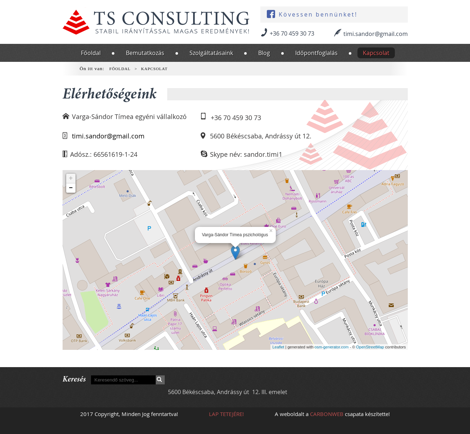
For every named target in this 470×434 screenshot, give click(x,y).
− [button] (71, 188)
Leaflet (278, 347)
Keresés (160, 379)
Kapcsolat (376, 53)
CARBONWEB (326, 413)
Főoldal (91, 53)
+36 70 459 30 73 (292, 33)
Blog (264, 53)
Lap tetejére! (226, 413)
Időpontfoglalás (316, 53)
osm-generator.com (332, 347)
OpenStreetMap (370, 347)
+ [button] (71, 178)
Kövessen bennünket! (318, 14)
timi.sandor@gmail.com (375, 34)
